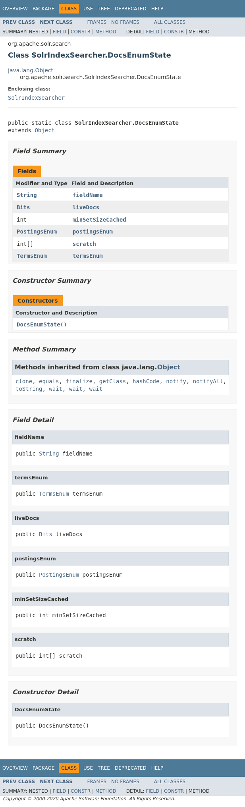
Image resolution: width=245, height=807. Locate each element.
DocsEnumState (38, 324)
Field (59, 32)
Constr (81, 32)
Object (45, 130)
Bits (23, 207)
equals (49, 381)
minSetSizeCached (99, 219)
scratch (84, 244)
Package (43, 9)
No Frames (125, 22)
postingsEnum (93, 231)
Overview (15, 9)
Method (105, 32)
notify (176, 381)
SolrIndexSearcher (36, 98)
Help (157, 9)
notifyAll (208, 381)
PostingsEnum (37, 231)
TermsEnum (32, 256)
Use (88, 9)
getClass (112, 381)
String (27, 195)
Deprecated (131, 9)
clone (23, 381)
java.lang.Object (30, 70)
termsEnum (88, 256)
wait (55, 389)
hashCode (146, 381)
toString (28, 389)
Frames (97, 22)
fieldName (88, 195)
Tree (104, 9)
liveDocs (86, 207)
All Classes (169, 22)
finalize (79, 381)
